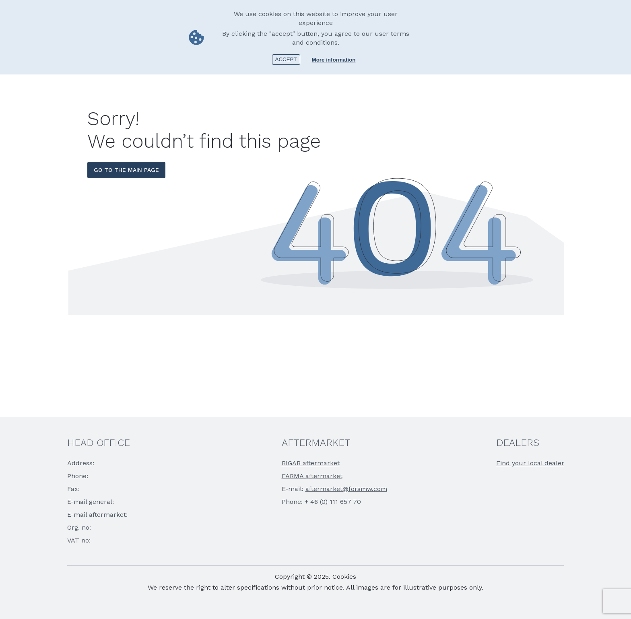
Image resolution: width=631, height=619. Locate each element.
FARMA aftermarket (312, 476)
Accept (286, 59)
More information (334, 60)
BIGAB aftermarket (311, 463)
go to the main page (126, 170)
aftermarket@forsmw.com (346, 489)
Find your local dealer (530, 463)
